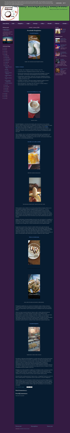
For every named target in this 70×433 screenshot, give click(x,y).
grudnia (6, 55)
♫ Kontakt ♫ (64, 23)
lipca (6, 63)
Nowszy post (18, 426)
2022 (5, 51)
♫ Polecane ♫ (57, 23)
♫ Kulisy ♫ (42, 23)
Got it (64, 3)
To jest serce (7, 71)
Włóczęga (6, 69)
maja (6, 85)
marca (6, 88)
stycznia (6, 91)
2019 (5, 93)
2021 (5, 52)
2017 (5, 96)
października (7, 59)
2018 (5, 95)
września (6, 60)
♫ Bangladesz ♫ (20, 23)
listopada (6, 57)
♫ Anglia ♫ (28, 23)
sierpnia (6, 62)
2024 (5, 49)
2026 (5, 48)
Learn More (59, 3)
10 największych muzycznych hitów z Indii (63, 53)
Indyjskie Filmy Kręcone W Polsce (63, 39)
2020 (5, 54)
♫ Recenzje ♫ (35, 23)
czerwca (6, 65)
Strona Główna (6, 23)
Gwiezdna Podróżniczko (62, 60)
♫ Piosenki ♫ (49, 23)
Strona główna (34, 426)
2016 (5, 98)
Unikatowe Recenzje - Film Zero (8, 73)
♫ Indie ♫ (13, 23)
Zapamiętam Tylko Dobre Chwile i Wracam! (63, 45)
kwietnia (6, 86)
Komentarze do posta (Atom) (24, 428)
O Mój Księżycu (6, 29)
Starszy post (50, 426)
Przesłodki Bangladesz (8, 83)
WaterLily (64, 29)
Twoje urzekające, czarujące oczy (8, 81)
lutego (6, 89)
